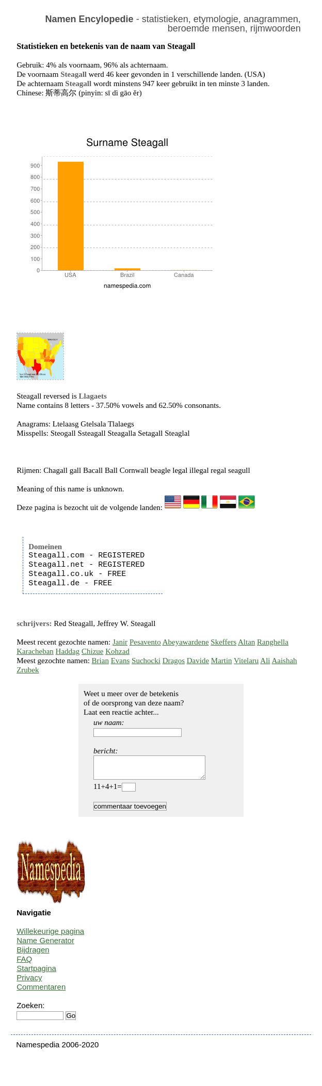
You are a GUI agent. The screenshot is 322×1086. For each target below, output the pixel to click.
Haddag (68, 651)
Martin (221, 660)
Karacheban (35, 651)
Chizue (93, 651)
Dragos (174, 660)
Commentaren (41, 991)
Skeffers (223, 642)
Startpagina (36, 972)
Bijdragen (33, 954)
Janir (119, 642)
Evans (120, 660)
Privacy (29, 982)
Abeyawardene (186, 642)
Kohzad (117, 651)
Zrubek (28, 670)
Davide (198, 660)
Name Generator (45, 945)
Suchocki (146, 660)
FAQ (24, 963)
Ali (265, 660)
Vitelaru (246, 660)
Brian (100, 660)
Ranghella (272, 642)
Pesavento (145, 642)
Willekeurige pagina (50, 935)
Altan (246, 642)
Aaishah (284, 660)
